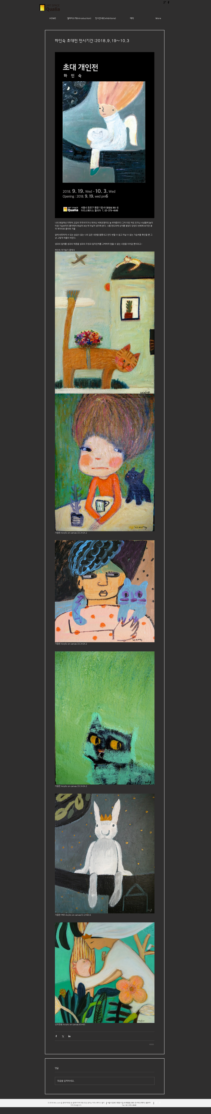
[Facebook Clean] (160, 1103)
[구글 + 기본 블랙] (164, 2)
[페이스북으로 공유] (56, 1036)
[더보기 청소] (156, 1103)
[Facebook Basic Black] (168, 2)
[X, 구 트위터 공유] (62, 1036)
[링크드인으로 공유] (69, 1036)
